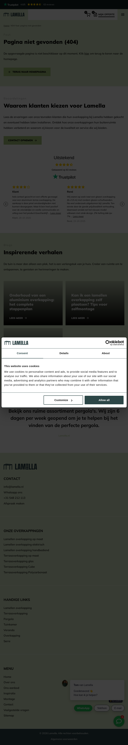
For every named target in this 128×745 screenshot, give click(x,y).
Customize (63, 400)
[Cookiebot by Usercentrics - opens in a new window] (108, 343)
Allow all (104, 400)
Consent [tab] (22, 353)
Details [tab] (64, 353)
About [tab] (106, 353)
